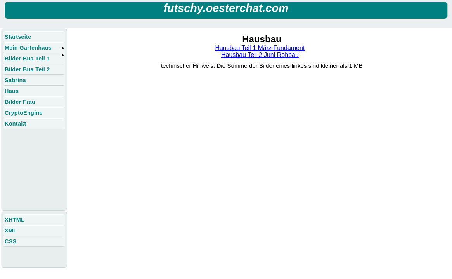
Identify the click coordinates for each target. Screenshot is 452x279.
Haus (12, 91)
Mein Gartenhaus (28, 48)
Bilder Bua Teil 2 (27, 69)
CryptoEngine (24, 113)
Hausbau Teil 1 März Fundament (260, 48)
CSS (10, 241)
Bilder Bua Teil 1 (27, 58)
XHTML (14, 220)
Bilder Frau (20, 102)
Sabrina (15, 80)
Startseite (18, 37)
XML (11, 230)
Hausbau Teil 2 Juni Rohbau (260, 55)
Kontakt (15, 124)
